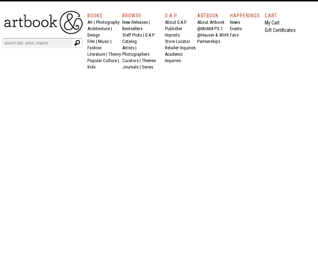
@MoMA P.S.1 (210, 28)
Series (147, 67)
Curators (130, 60)
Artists (128, 47)
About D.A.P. (176, 22)
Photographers (136, 54)
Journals (130, 67)
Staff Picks (132, 35)
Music (103, 41)
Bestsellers (132, 28)
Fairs (234, 35)
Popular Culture (102, 60)
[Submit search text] (77, 43)
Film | (92, 41)
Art (90, 22)
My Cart (272, 23)
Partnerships (208, 41)
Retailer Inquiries (180, 47)
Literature (96, 54)
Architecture (98, 28)
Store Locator (177, 41)
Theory (114, 54)
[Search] (38, 43)
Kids (91, 67)
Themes (149, 60)
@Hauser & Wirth (213, 35)
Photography (107, 22)
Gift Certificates (280, 30)
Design (93, 35)
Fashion (94, 47)
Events (236, 28)
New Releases (135, 22)
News (235, 22)
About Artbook (211, 22)
